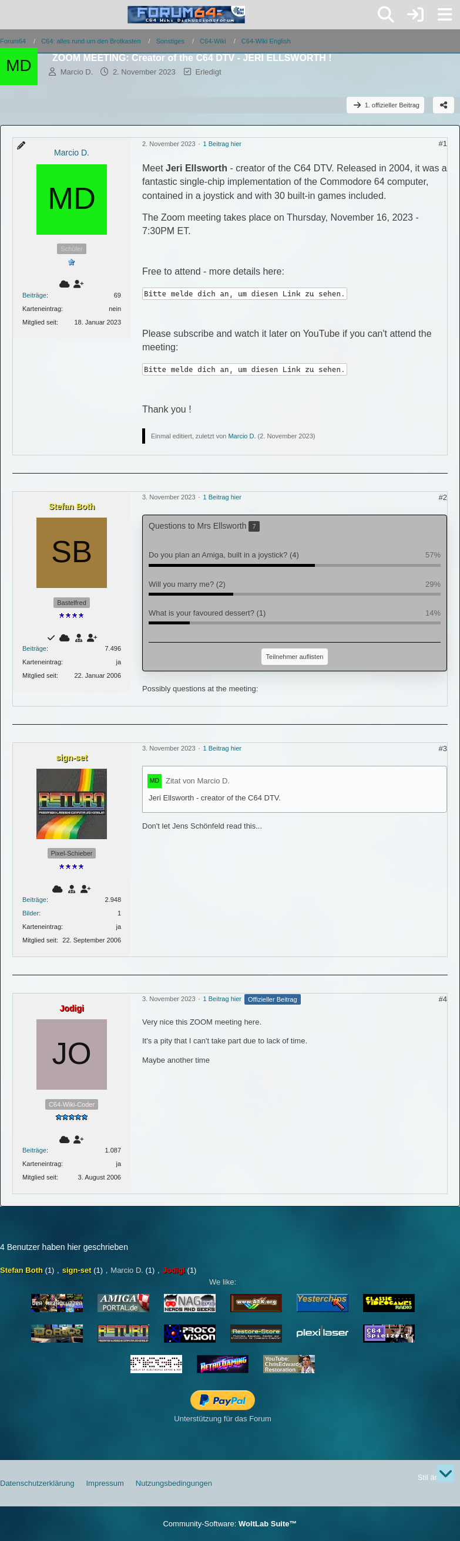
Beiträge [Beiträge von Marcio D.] (34, 295)
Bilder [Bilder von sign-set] (30, 913)
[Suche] (386, 14)
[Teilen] (443, 105)
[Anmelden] (415, 14)
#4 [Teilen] (443, 999)
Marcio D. (77, 71)
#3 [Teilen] (443, 748)
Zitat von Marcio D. (198, 780)
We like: (222, 1282)
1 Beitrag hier (222, 143)
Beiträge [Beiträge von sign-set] (34, 899)
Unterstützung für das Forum (222, 1418)
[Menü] (444, 14)
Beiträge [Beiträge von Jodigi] (34, 1150)
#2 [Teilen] (443, 497)
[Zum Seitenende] (445, 1473)
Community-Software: (230, 1523)
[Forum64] (186, 14)
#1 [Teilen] (443, 143)
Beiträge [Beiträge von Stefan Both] (34, 648)
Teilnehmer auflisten (295, 656)
